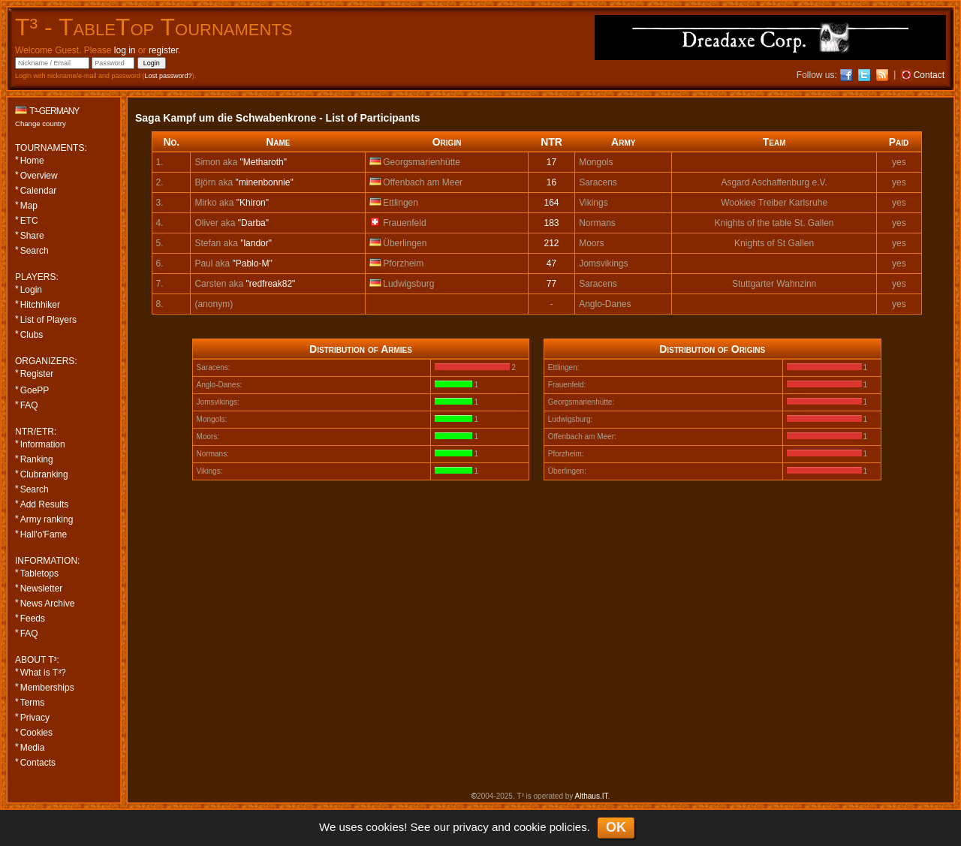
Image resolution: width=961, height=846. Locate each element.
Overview (39, 175)
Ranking (36, 459)
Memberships (47, 687)
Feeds (32, 618)
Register (37, 374)
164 (551, 202)
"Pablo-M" (252, 263)
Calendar (38, 190)
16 (551, 182)
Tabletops (39, 573)
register (163, 50)
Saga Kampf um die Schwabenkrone (225, 118)
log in (125, 50)
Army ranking (47, 519)
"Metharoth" (263, 162)
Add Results (44, 504)
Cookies (36, 732)
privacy (471, 826)
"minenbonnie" (264, 182)
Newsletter (41, 588)
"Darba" (253, 223)
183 (551, 223)
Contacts (38, 762)
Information (42, 444)
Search (34, 250)
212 (551, 243)
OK (616, 827)
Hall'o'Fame (44, 534)
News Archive (47, 603)
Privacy (35, 717)
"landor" (256, 243)
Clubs (32, 335)
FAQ (29, 405)
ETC (29, 220)
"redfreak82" (270, 283)
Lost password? (168, 76)
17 (551, 162)
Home (32, 160)
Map (29, 205)
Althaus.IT (591, 796)
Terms (32, 702)
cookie (530, 826)
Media (32, 747)
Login (31, 290)
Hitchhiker (40, 305)
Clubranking (44, 474)
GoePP (35, 390)
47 (551, 263)
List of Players (48, 320)
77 (551, 283)
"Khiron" (252, 202)
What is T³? (43, 672)
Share (32, 235)
